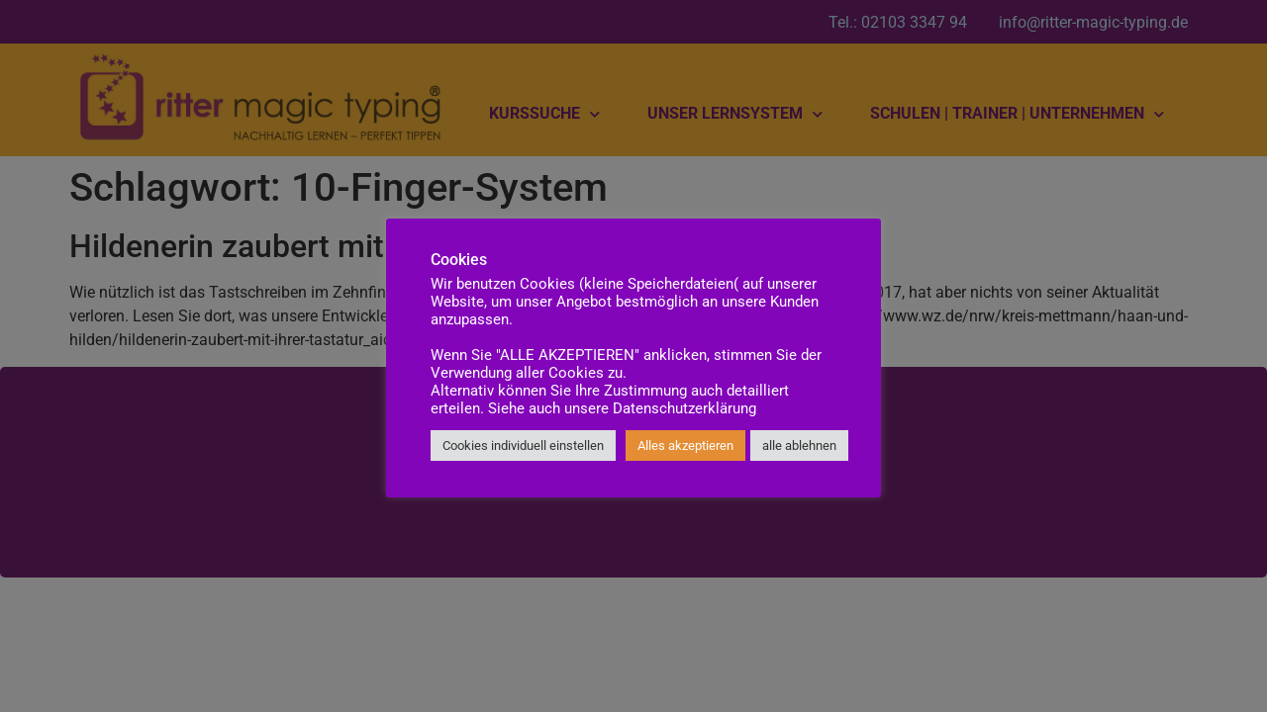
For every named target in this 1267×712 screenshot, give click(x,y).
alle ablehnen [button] (799, 445)
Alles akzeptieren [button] (685, 445)
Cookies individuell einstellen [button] (523, 445)
